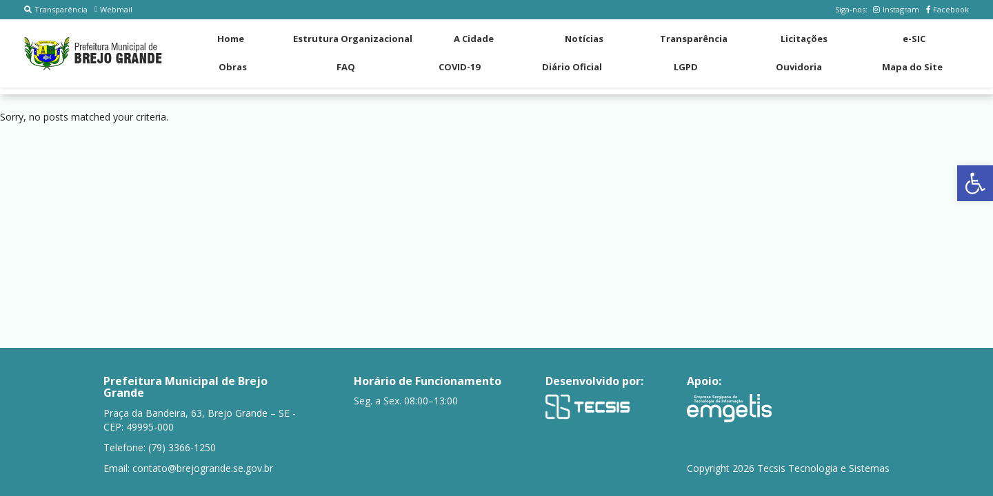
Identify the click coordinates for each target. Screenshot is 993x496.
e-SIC (914, 38)
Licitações (804, 38)
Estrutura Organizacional (352, 38)
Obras (233, 67)
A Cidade (474, 38)
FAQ (346, 67)
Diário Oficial (572, 67)
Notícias (584, 38)
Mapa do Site (912, 67)
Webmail (113, 9)
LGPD (686, 67)
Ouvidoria (799, 67)
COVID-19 (459, 67)
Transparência (56, 9)
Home (230, 38)
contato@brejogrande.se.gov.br (202, 468)
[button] (975, 183)
